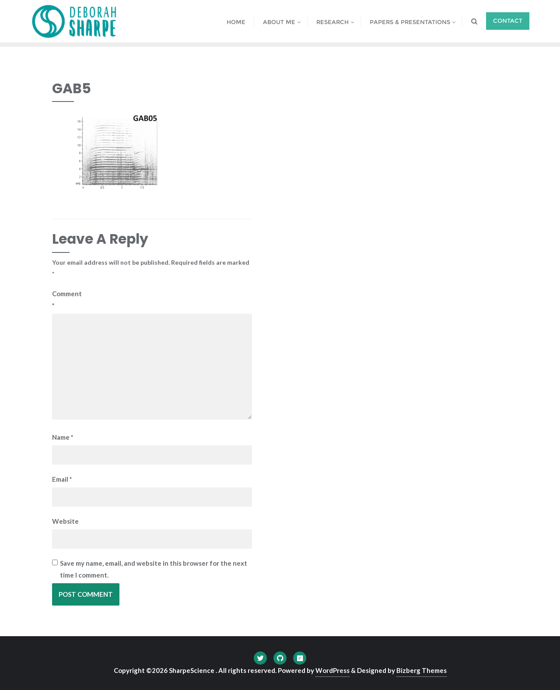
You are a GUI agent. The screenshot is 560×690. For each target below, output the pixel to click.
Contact (507, 20)
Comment (64, 299)
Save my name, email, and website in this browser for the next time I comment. (153, 569)
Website (64, 521)
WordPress (332, 670)
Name (63, 437)
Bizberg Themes (421, 670)
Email (62, 479)
